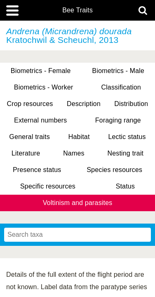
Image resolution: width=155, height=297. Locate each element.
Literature (26, 153)
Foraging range (118, 120)
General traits (29, 136)
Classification (121, 87)
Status (125, 186)
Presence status (37, 169)
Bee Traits (77, 10)
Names (73, 153)
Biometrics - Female (41, 70)
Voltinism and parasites (77, 202)
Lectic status (127, 136)
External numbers (40, 120)
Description (83, 103)
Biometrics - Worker (43, 87)
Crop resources (30, 103)
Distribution (131, 103)
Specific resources (48, 186)
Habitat (79, 136)
